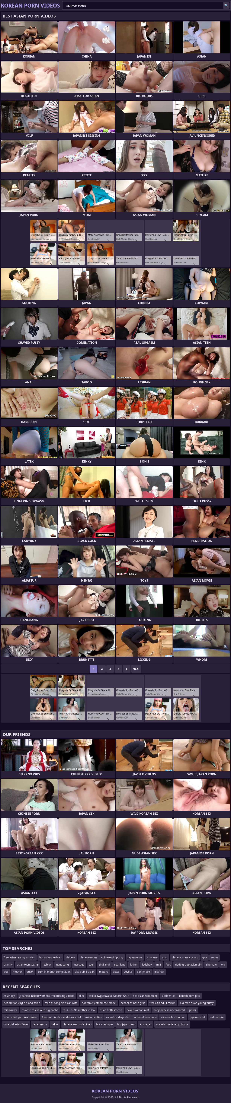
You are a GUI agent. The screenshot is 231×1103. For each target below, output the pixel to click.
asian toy (9, 996)
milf (158, 964)
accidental (168, 996)
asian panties (93, 1017)
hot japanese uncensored (169, 1010)
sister (116, 971)
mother (17, 971)
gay (204, 957)
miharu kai (10, 1010)
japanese (152, 957)
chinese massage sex (185, 957)
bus (6, 971)
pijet (81, 996)
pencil (193, 1010)
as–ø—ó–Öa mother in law (79, 1010)
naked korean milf (138, 1010)
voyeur (128, 971)
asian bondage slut (118, 1017)
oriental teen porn (145, 1017)
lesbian (47, 964)
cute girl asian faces (16, 1024)
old (223, 964)
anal (164, 957)
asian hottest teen (111, 1010)
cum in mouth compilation (54, 971)
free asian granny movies (19, 957)
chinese (70, 957)
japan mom (135, 957)
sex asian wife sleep (145, 996)
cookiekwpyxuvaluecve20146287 (108, 996)
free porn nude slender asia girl (61, 1017)
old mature (216, 1017)
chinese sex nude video (77, 1024)
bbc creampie (104, 1024)
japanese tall (198, 1017)
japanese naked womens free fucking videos (46, 996)
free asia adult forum (162, 1003)
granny (8, 964)
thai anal (104, 964)
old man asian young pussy (197, 1003)
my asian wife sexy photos (172, 1024)
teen (92, 964)
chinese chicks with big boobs (39, 1010)
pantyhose (143, 971)
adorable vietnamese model (99, 1003)
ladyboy (147, 964)
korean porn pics (189, 996)
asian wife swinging (173, 1017)
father (134, 964)
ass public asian (85, 971)
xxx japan (146, 1024)
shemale (211, 964)
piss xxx (159, 971)
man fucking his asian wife (61, 1003)
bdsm (30, 971)
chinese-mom (88, 957)
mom (214, 957)
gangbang (62, 964)
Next (136, 669)
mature (103, 971)
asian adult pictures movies (20, 1017)
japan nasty (40, 1024)
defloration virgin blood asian (22, 1003)
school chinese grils (133, 1003)
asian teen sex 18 (27, 964)
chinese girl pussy (112, 957)
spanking (120, 964)
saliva (54, 1024)
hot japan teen (126, 1024)
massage (79, 964)
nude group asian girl (188, 964)
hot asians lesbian (50, 957)
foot (168, 964)
